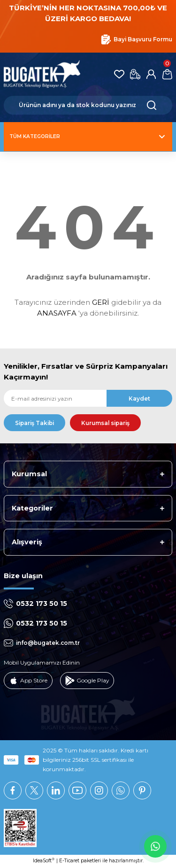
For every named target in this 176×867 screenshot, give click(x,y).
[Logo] (42, 74)
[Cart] (167, 74)
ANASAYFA (57, 313)
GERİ (100, 302)
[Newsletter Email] (88, 398)
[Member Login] (151, 74)
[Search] (88, 105)
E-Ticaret (69, 861)
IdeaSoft (43, 860)
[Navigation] (88, 136)
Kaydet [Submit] (139, 398)
